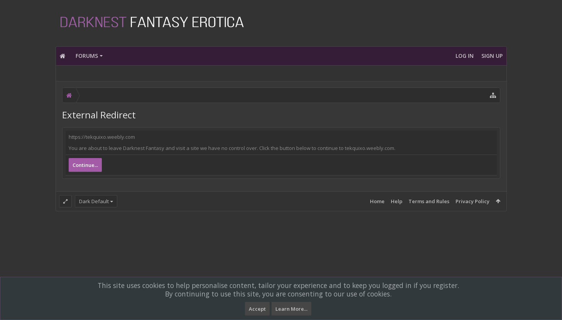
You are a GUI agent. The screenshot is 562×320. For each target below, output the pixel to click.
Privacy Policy (472, 201)
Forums (87, 55)
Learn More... (291, 308)
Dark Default (94, 201)
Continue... (85, 165)
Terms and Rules (428, 201)
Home (377, 201)
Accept (257, 308)
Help (396, 201)
